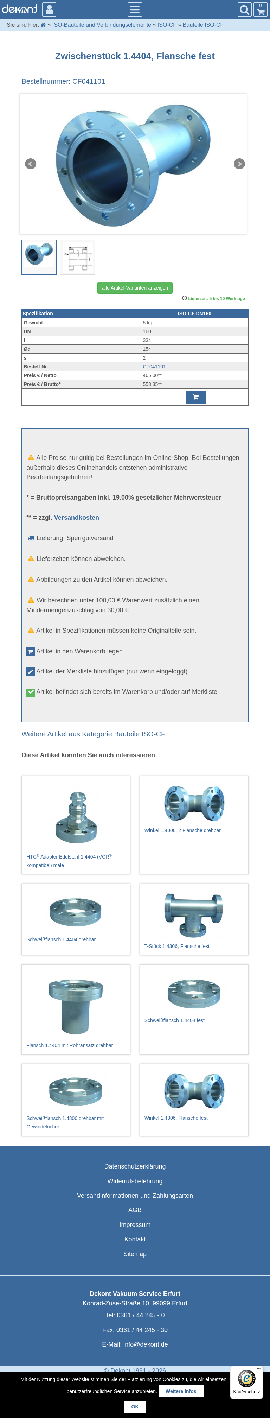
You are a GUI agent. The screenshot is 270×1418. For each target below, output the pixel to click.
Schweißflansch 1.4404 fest (194, 997)
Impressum (134, 1224)
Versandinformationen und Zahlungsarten (135, 1195)
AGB (135, 1210)
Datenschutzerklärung (135, 1166)
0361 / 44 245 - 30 (142, 1330)
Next (239, 164)
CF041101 (154, 366)
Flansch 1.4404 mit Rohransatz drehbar (76, 1009)
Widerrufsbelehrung (134, 1181)
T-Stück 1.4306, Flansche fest (194, 919)
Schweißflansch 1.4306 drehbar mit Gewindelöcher (76, 1099)
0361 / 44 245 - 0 (141, 1315)
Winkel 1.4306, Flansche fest (194, 1095)
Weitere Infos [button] (181, 1391)
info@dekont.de (145, 1344)
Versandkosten (76, 517)
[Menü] (259, 1370)
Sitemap (135, 1254)
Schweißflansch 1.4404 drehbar (76, 916)
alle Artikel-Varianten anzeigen (135, 288)
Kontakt (135, 1239)
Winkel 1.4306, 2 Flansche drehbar (194, 807)
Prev (30, 164)
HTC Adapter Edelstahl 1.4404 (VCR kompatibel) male (76, 825)
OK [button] (135, 1407)
